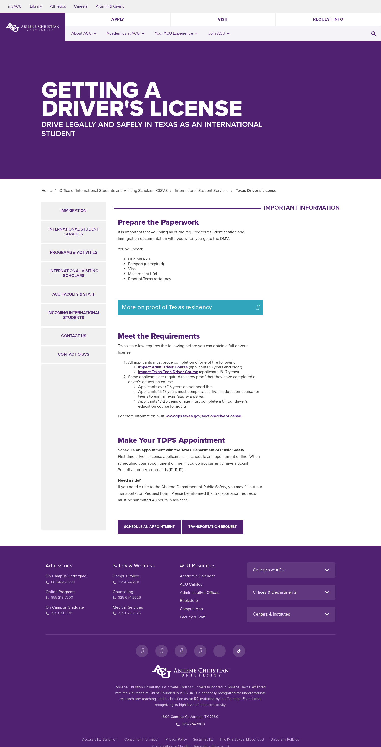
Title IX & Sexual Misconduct (242, 739)
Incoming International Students (74, 315)
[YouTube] (200, 651)
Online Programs (60, 591)
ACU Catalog (191, 584)
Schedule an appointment (149, 527)
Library (36, 6)
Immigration (74, 210)
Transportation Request (212, 527)
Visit (223, 19)
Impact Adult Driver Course (163, 367)
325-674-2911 (126, 582)
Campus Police (126, 576)
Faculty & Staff (192, 617)
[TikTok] (239, 651)
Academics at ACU (126, 33)
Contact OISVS (74, 354)
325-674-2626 (127, 597)
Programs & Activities (73, 252)
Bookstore (189, 600)
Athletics (58, 6)
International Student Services (73, 232)
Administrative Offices (199, 592)
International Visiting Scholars (73, 273)
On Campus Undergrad (66, 576)
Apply (117, 19)
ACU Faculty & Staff (73, 294)
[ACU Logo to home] (32, 27)
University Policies (284, 739)
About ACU (83, 33)
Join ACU (219, 33)
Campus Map (191, 608)
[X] (181, 651)
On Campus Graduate (65, 607)
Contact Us (73, 336)
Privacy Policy (176, 739)
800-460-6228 (60, 582)
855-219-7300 (59, 597)
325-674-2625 (127, 613)
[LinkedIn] (219, 651)
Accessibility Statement (100, 739)
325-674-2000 (190, 724)
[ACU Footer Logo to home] (190, 671)
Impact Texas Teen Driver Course (168, 372)
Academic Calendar (197, 576)
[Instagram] (161, 651)
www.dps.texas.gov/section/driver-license (203, 416)
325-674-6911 (59, 613)
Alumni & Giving (110, 6)
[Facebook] (142, 651)
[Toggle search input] (373, 33)
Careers (81, 6)
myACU (15, 6)
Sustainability (203, 739)
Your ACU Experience (176, 33)
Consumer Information (141, 739)
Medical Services (128, 607)
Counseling (123, 591)
